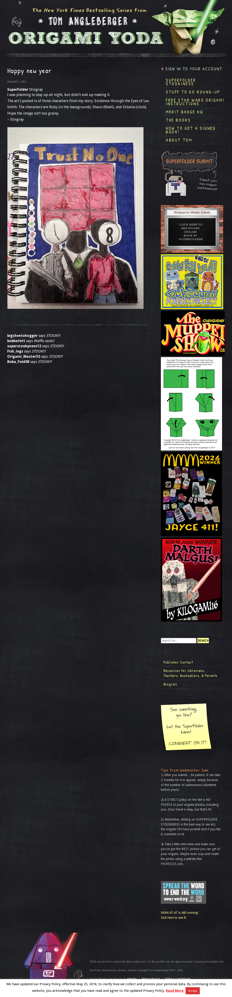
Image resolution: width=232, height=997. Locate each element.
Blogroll (170, 684)
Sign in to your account (193, 69)
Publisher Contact (178, 662)
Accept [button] (192, 990)
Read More (175, 991)
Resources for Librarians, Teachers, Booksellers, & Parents (191, 673)
